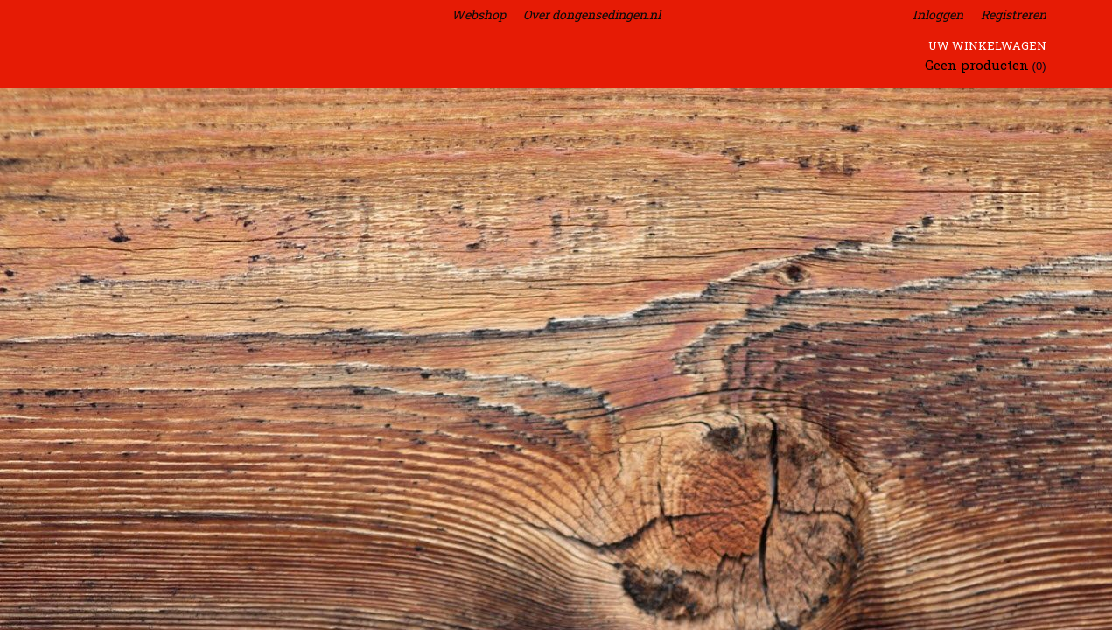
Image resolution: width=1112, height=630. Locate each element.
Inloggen (938, 14)
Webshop (478, 14)
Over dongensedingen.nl (592, 14)
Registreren (1013, 14)
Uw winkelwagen (987, 45)
